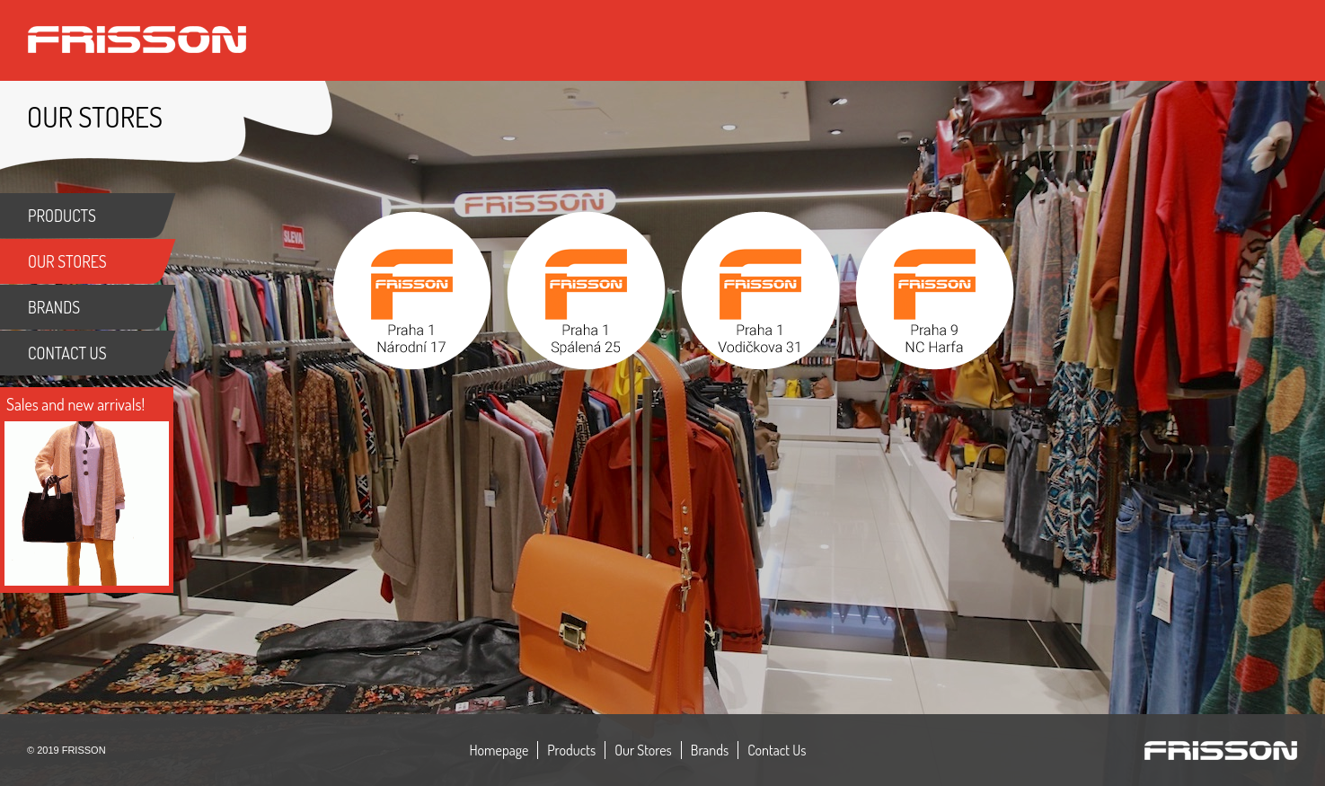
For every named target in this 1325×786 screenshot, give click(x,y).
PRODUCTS (62, 215)
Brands (710, 750)
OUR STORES (67, 261)
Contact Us (776, 750)
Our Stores (643, 750)
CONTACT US (67, 353)
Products (571, 750)
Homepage (499, 750)
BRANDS (54, 307)
